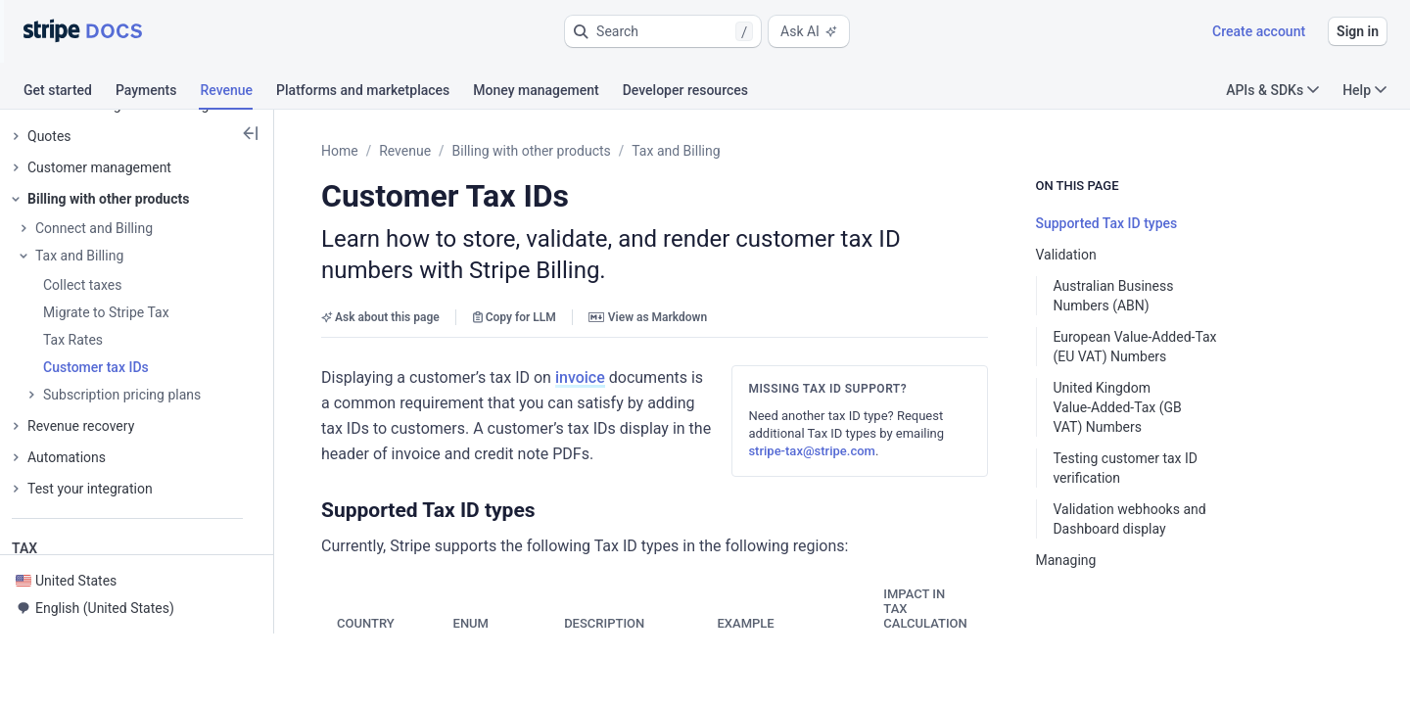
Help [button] (1364, 90)
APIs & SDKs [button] (1272, 90)
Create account (1258, 31)
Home (339, 151)
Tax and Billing (676, 151)
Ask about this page (380, 317)
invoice (580, 377)
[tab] (70, 93)
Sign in (1358, 31)
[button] (663, 31)
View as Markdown (647, 317)
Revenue (405, 151)
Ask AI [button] (808, 31)
